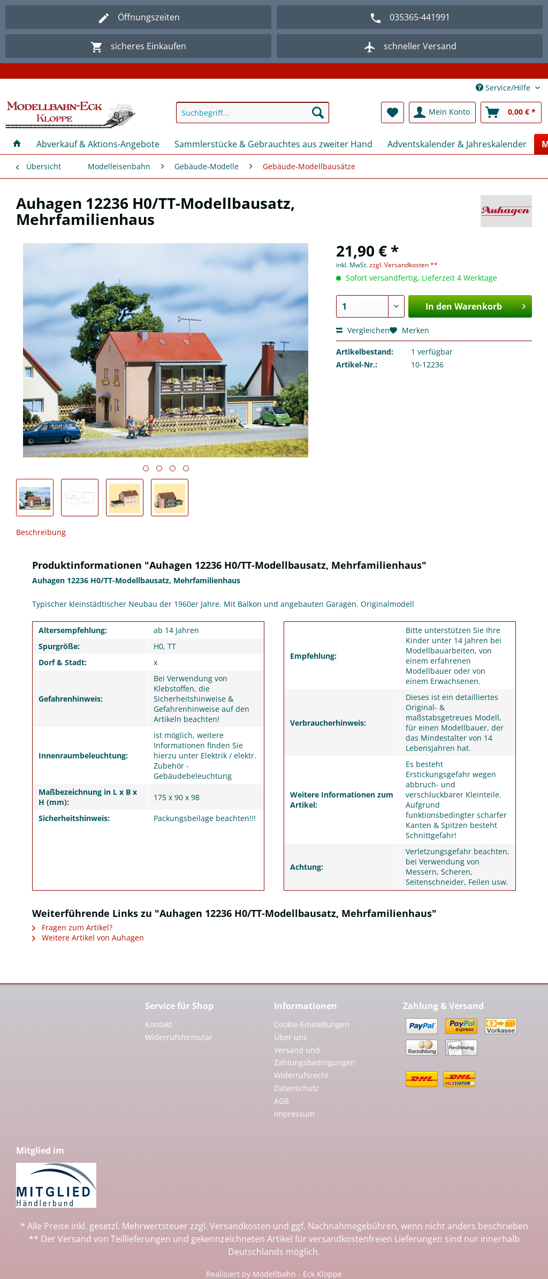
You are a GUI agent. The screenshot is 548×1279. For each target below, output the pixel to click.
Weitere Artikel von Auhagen (88, 937)
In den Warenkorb (475, 305)
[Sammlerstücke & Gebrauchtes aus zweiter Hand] (273, 144)
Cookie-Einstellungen (311, 1024)
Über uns (290, 1037)
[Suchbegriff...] (253, 112)
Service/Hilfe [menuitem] (504, 87)
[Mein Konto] (442, 112)
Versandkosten (240, 1226)
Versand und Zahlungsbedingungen (314, 1056)
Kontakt (158, 1024)
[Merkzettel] (392, 112)
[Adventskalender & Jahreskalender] (457, 144)
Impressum (294, 1114)
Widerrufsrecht (301, 1075)
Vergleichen (363, 330)
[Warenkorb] (511, 112)
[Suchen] (318, 112)
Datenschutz (296, 1088)
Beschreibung (41, 532)
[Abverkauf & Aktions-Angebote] (98, 144)
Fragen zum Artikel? (72, 927)
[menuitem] (253, 117)
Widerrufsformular (178, 1037)
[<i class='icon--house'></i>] (17, 144)
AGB (281, 1101)
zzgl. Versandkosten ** (403, 264)
